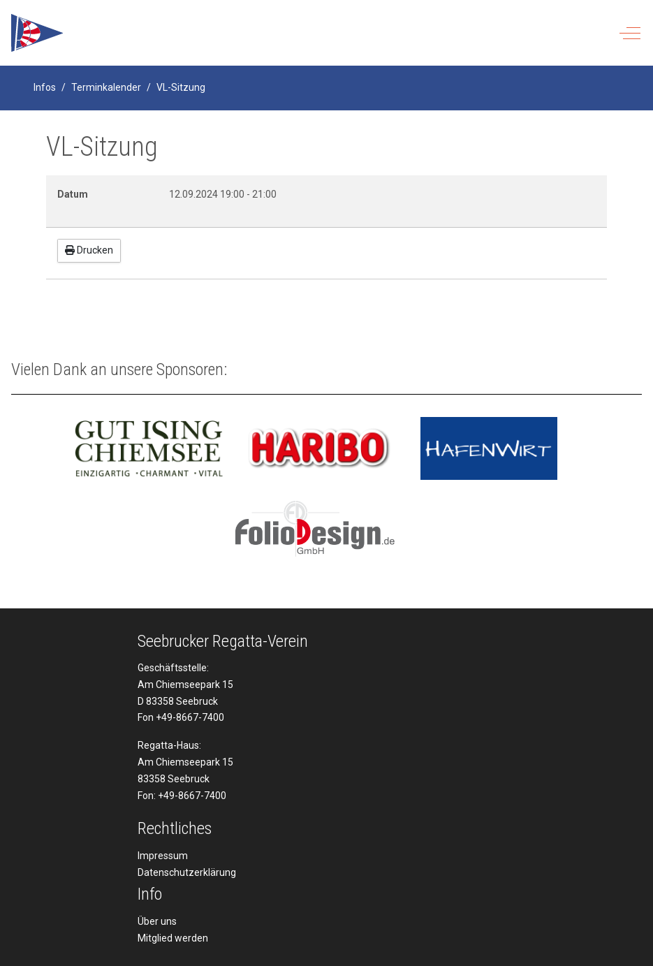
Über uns (157, 921)
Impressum (163, 855)
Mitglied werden (173, 938)
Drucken (89, 250)
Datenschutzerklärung (187, 872)
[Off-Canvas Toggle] (629, 32)
